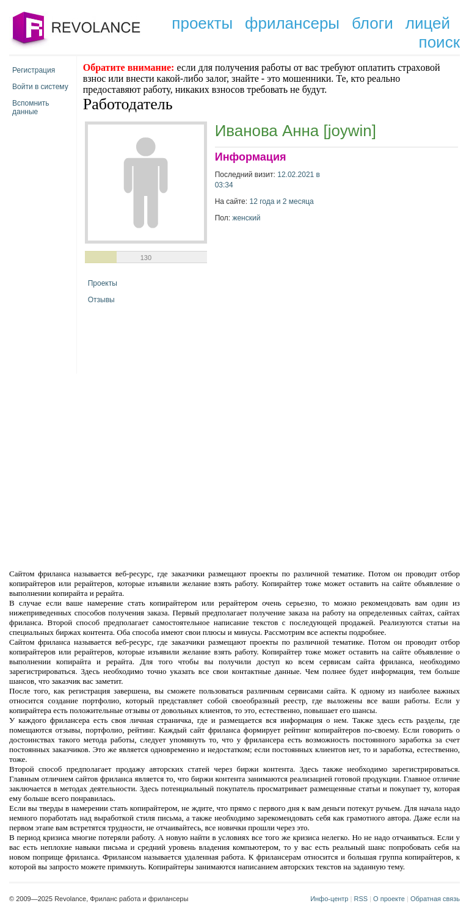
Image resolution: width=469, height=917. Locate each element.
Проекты (102, 283)
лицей (427, 23)
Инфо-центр (329, 898)
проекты (202, 23)
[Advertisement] (130, 470)
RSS (361, 898)
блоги (372, 23)
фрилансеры (292, 23)
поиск (439, 42)
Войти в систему (40, 86)
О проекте (389, 898)
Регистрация (33, 70)
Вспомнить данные (30, 105)
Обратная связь (435, 898)
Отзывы (101, 299)
